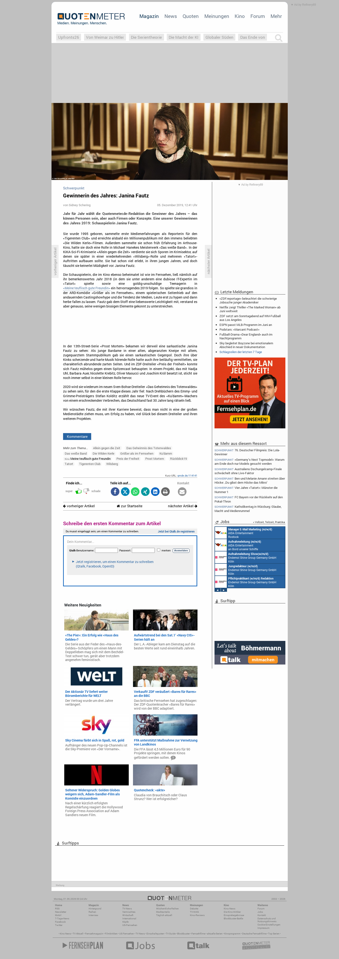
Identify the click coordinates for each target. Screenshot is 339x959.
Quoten (191, 16)
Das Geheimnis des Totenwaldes (148, 448)
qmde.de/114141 (187, 475)
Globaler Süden (219, 37)
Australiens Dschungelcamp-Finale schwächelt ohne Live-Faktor (248, 471)
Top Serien (273, 933)
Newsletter (60, 911)
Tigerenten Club (89, 464)
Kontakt (261, 915)
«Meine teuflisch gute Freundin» (86, 288)
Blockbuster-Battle (233, 918)
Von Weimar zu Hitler (105, 37)
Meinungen (216, 16)
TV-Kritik (194, 911)
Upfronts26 (68, 37)
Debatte (194, 908)
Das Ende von (252, 37)
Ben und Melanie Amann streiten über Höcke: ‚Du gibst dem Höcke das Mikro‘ (250, 480)
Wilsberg (112, 464)
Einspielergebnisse (234, 915)
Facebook (60, 921)
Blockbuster (183, 933)
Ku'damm (165, 453)
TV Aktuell (78, 933)
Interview (93, 915)
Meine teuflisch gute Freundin (88, 458)
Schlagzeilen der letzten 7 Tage (240, 352)
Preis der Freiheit (127, 458)
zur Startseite (129, 506)
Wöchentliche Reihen (167, 908)
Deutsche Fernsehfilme (254, 933)
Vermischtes (128, 911)
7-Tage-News (62, 918)
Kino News (65, 933)
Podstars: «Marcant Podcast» (239, 329)
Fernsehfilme (198, 933)
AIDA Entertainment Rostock (243, 533)
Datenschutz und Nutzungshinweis (266, 920)
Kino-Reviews (197, 915)
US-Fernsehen (129, 925)
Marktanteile (163, 911)
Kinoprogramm (232, 933)
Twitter (58, 925)
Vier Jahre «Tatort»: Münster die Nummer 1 (246, 490)
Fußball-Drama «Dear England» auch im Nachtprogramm (245, 336)
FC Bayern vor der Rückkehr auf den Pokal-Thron (249, 499)
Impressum (263, 927)
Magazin (149, 16)
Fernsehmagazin (94, 933)
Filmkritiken (111, 933)
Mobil (58, 915)
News (170, 16)
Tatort (69, 464)
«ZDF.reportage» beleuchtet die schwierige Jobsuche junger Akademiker (248, 300)
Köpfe (125, 921)
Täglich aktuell (164, 915)
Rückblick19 (178, 458)
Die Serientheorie (146, 37)
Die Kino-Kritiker (232, 911)
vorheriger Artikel (79, 506)
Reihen (92, 911)
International (129, 918)
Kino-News (229, 908)
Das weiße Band (76, 453)
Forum (257, 16)
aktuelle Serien (215, 933)
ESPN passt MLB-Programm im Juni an (245, 325)
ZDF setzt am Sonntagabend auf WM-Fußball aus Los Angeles (250, 318)
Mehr (276, 16)
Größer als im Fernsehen (136, 453)
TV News (140, 933)
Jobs (260, 911)
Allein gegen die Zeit (106, 448)
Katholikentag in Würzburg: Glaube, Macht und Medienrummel (248, 508)
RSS (57, 908)
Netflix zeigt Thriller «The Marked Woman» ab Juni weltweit (249, 309)
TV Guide (171, 933)
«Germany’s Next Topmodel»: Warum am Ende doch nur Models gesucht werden (250, 461)
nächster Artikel (182, 506)
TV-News (127, 908)
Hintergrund (95, 908)
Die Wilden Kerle (103, 453)
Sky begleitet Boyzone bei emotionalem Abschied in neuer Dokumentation (246, 345)
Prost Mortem (154, 458)
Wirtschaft (127, 915)
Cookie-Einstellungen (268, 924)
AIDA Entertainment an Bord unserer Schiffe (238, 545)
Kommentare (77, 436)
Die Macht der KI (183, 37)
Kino (240, 16)
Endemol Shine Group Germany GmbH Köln (245, 557)
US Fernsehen (126, 933)
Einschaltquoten (155, 933)
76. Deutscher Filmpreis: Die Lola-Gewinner (247, 452)
